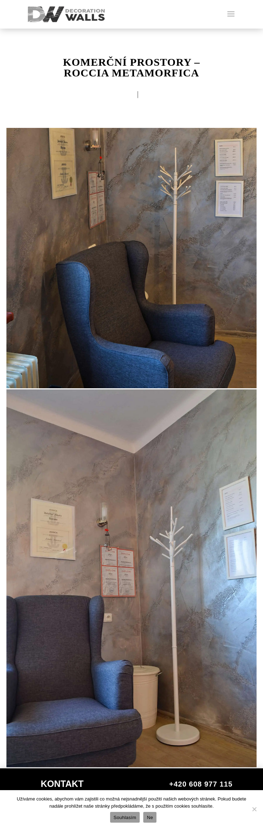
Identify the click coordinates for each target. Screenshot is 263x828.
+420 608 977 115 (201, 784)
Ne (150, 817)
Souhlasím (125, 817)
